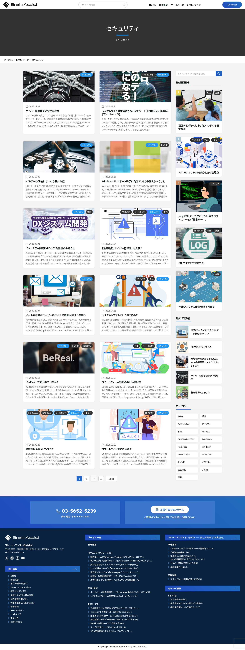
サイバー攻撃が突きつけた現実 (184, 563)
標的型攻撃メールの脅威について (185, 608)
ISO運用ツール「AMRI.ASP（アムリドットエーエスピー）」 (114, 608)
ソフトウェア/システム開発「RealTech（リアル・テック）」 (114, 596)
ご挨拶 (13, 576)
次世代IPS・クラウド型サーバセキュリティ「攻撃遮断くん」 (115, 580)
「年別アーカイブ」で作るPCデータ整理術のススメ (191, 549)
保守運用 (92, 545)
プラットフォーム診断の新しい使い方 (186, 579)
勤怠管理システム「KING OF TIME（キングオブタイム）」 (114, 620)
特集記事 (172, 575)
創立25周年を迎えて (19, 584)
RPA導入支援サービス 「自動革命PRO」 (107, 624)
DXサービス (93, 604)
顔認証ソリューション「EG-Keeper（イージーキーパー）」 (115, 572)
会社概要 (163, 4)
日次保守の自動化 (178, 600)
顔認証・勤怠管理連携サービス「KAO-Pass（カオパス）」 (114, 576)
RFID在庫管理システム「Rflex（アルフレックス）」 (111, 631)
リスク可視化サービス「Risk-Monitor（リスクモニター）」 (115, 569)
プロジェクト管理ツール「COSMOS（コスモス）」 (111, 612)
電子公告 (14, 618)
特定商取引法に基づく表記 (22, 603)
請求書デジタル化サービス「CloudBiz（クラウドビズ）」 (114, 616)
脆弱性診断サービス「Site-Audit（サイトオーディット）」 (114, 565)
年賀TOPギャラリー (19, 592)
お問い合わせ (16, 622)
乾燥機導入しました (179, 567)
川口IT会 (172, 596)
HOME (152, 4)
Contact (232, 4)
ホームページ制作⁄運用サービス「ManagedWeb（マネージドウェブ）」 (120, 592)
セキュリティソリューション (100, 553)
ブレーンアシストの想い (20, 588)
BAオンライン (194, 4)
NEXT (113, 479)
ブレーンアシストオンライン (196, 538)
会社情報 (12, 569)
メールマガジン (17, 611)
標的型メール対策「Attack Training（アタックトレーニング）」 (117, 557)
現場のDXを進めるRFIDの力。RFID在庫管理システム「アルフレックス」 (187, 559)
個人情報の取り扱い (19, 599)
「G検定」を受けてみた (180, 553)
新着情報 (14, 607)
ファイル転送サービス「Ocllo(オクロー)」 (108, 628)
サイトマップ (15, 615)
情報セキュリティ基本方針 (21, 595)
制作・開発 (93, 588)
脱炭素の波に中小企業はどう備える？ (186, 604)
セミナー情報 (174, 589)
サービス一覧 (177, 4)
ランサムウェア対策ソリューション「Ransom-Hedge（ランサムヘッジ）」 (121, 561)
